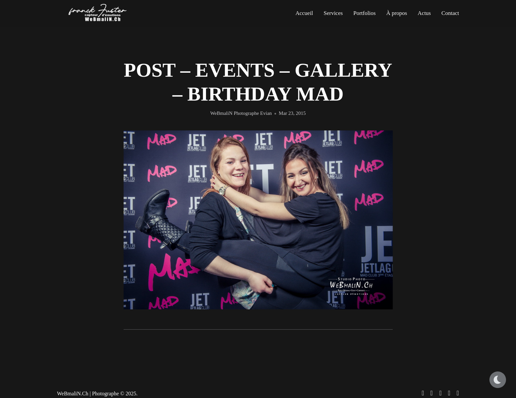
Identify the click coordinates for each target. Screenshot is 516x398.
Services (333, 13)
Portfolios (364, 13)
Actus (424, 13)
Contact (450, 13)
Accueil (304, 13)
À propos (396, 13)
